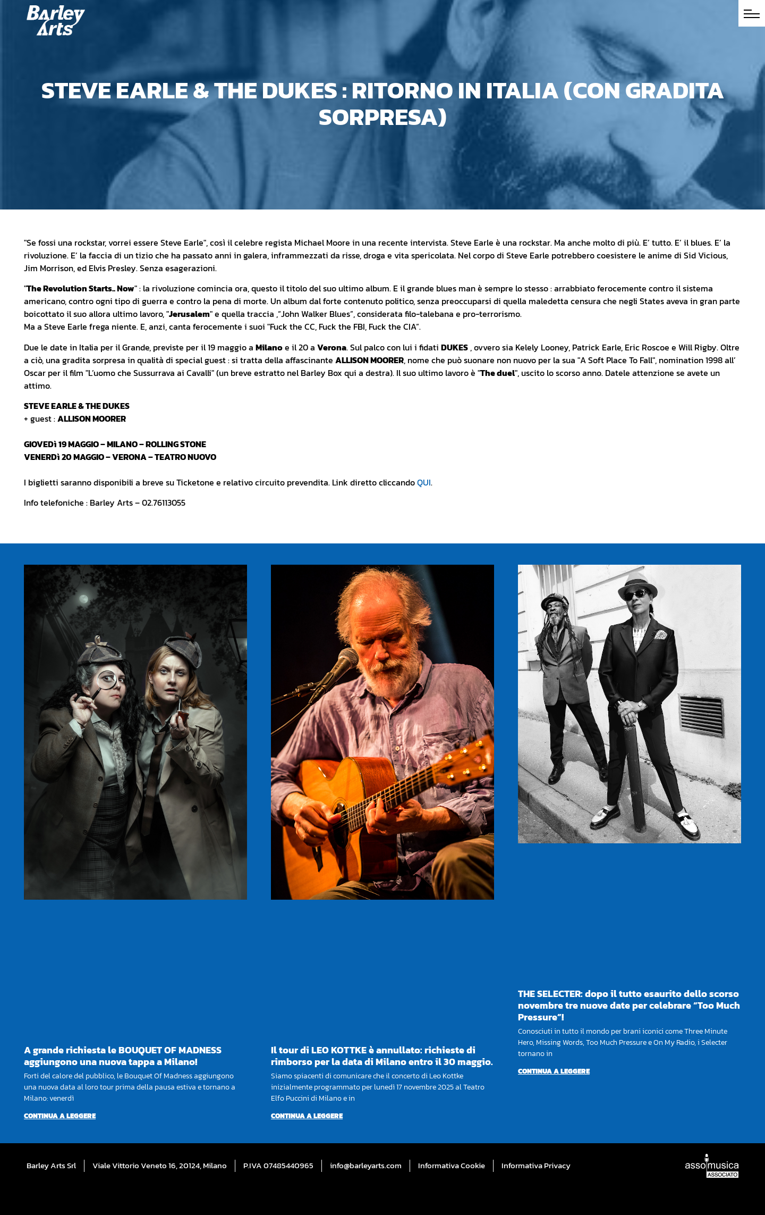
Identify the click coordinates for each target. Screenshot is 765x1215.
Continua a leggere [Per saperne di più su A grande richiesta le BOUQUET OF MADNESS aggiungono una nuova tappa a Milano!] (60, 1116)
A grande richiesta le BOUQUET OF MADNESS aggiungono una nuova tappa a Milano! (123, 1056)
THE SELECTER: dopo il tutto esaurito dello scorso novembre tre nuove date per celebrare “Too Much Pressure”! (629, 1005)
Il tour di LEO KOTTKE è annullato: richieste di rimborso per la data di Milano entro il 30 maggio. (382, 1056)
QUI (424, 482)
